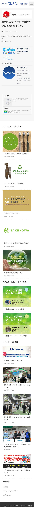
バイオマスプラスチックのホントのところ (16, 153)
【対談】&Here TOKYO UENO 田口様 (15, 336)
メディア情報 (13, 31)
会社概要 (5, 487)
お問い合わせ (7, 495)
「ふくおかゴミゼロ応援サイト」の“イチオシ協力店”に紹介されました (17, 445)
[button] (31, 4)
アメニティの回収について (12, 213)
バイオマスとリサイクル (10, 491)
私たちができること (7, 506)
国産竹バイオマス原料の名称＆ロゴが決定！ (17, 243)
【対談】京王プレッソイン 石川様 (14, 309)
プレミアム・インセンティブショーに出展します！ (17, 471)
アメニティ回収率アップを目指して (14, 183)
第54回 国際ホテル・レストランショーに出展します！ (17, 418)
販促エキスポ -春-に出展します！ (13, 360)
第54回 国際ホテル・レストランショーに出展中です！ (17, 386)
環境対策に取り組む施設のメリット (14, 273)
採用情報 (30, 506)
